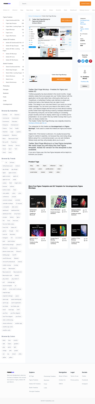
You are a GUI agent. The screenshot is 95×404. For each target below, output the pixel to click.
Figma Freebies (33, 380)
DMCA (61, 384)
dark (4, 343)
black (4, 340)
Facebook (85, 380)
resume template (7, 285)
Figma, (82, 29)
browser (5, 186)
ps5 (4, 282)
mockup (16, 265)
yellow (4, 357)
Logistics (18, 131)
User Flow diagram (8, 316)
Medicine (14, 135)
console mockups (7, 200)
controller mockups (8, 203)
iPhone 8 (5, 248)
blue (9, 340)
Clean (14, 189)
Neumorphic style (7, 275)
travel (4, 152)
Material (16, 258)
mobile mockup (7, 265)
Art (11, 114)
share (59, 169)
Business (17, 114)
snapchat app (6, 292)
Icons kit (5, 234)
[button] (31, 52)
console (14, 196)
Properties (14, 142)
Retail (4, 145)
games (4, 231)
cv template (6, 207)
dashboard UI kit (7, 213)
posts (40, 169)
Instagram (5, 237)
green (9, 347)
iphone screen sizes (8, 251)
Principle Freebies (34, 391)
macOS (14, 255)
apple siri (15, 176)
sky (8, 354)
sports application (16, 302)
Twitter (84, 376)
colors (13, 193)
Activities (5, 114)
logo (61, 165)
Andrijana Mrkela (37, 23)
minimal (20, 261)
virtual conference (7, 323)
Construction (15, 118)
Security (10, 145)
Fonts (45, 384)
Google (11, 231)
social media (33, 172)
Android (17, 166)
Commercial (6, 118)
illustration (12, 234)
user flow (5, 313)
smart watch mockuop (15, 289)
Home (30, 16)
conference (6, 196)
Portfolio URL (85, 81)
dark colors (15, 207)
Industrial (5, 131)
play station (6, 278)
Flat (4, 220)
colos (19, 193)
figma (18, 217)
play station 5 (15, 278)
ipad (4, 241)
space (17, 296)
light (15, 347)
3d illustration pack (8, 166)
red (3, 354)
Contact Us (62, 380)
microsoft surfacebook (9, 261)
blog (31, 165)
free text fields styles (8, 224)
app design (6, 169)
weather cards (6, 330)
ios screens (18, 237)
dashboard (5, 210)
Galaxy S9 (13, 227)
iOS (12, 237)
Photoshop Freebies (50, 376)
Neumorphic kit (7, 272)
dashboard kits (15, 210)
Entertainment (14, 125)
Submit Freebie (85, 3)
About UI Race (63, 376)
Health (17, 128)
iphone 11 (18, 244)
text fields (5, 306)
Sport (10, 149)
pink (10, 350)
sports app (5, 302)
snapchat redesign (8, 296)
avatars (5, 183)
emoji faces (17, 213)
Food (11, 128)
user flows (18, 316)
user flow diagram (15, 313)
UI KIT (18, 309)
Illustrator (46, 380)
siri (15, 285)
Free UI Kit (5, 227)
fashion (12, 217)
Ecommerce (6, 121)
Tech (15, 149)
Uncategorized (37, 16)
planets (17, 275)
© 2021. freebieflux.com (47, 400)
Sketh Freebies (33, 387)
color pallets (6, 193)
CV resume (19, 203)
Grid (17, 231)
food (8, 220)
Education (14, 121)
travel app (11, 309)
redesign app (11, 282)
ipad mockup (11, 241)
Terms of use (74, 376)
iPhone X (18, 251)
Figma (9, 343)
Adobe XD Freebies (35, 384)
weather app (18, 323)
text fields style (15, 306)
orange (4, 350)
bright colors (18, 183)
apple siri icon (6, 179)
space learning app (16, 299)
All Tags (31, 376)
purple (16, 350)
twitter (50, 172)
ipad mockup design (8, 244)
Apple (4, 172)
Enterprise (5, 125)
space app (5, 299)
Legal (11, 131)
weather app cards (8, 326)
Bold (10, 183)
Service (18, 145)
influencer (53, 165)
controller (17, 200)
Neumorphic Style (13, 138)
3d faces (12, 162)
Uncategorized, (85, 20)
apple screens (12, 172)
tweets (43, 172)
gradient (16, 343)
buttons (12, 186)
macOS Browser (7, 258)
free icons (15, 220)
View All (84, 86)
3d (6, 162)
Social (4, 149)
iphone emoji (13, 248)
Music (4, 138)
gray (4, 347)
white (20, 354)
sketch (4, 289)
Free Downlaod (66, 20)
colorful (15, 340)
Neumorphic (12, 268)
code (45, 387)
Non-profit (5, 142)
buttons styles (6, 189)
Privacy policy (75, 380)
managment (6, 135)
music (4, 268)
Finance (5, 128)
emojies (5, 217)
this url (44, 123)
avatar (14, 179)
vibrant (14, 354)
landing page (6, 255)
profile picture (49, 169)
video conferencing (8, 320)
